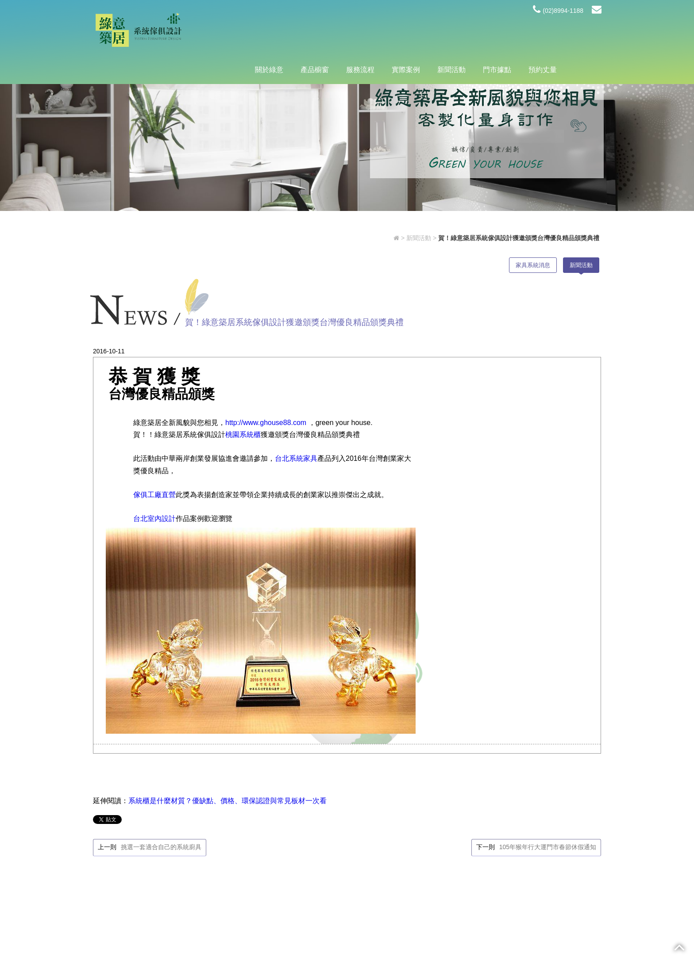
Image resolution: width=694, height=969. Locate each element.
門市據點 (497, 31)
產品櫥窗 (315, 31)
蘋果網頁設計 (414, 946)
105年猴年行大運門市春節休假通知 (550, 680)
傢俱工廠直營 (152, 524)
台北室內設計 (152, 560)
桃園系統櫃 (240, 452)
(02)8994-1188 (558, 10)
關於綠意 (269, 31)
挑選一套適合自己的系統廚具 (158, 680)
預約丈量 (542, 31)
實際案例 (406, 31)
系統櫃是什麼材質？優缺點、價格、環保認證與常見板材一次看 (225, 632)
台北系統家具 (293, 488)
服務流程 (360, 31)
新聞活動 (451, 31)
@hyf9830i (242, 892)
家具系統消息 (533, 274)
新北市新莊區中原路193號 (243, 871)
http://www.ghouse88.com (264, 428)
